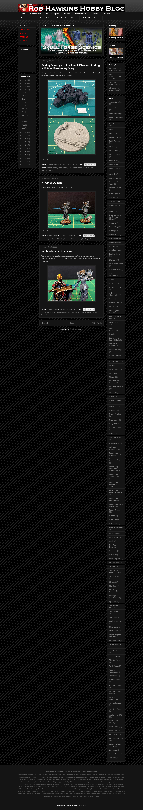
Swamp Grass (114, 641)
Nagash (112, 396)
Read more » (45, 159)
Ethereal (112, 260)
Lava (111, 334)
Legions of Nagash (113, 345)
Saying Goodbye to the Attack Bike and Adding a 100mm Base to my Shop (70, 67)
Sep (23, 102)
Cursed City (113, 227)
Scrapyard (113, 555)
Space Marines (88, 168)
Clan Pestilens (114, 205)
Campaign (113, 194)
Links (23, 14)
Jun (23, 112)
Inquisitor (112, 307)
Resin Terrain (62, 168)
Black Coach (114, 151)
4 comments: (72, 235)
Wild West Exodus (116, 738)
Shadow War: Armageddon (114, 571)
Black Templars (81, 14)
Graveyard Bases (115, 287)
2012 (25, 164)
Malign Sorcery (114, 369)
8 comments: (72, 309)
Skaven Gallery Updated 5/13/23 (115, 70)
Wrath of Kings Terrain (91, 18)
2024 (25, 87)
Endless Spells (114, 254)
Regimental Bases (116, 527)
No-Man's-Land (115, 428)
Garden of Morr (115, 270)
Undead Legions (52, 14)
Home (71, 323)
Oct (23, 99)
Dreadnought (114, 250)
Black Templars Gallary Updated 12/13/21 (115, 76)
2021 (25, 135)
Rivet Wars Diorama (113, 546)
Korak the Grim (114, 322)
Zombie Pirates (114, 754)
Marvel (111, 377)
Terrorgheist (113, 656)
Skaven (67, 14)
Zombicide (113, 750)
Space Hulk (113, 602)
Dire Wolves (113, 238)
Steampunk (113, 627)
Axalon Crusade (115, 123)
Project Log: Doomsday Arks (115, 460)
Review (112, 541)
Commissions (35, 14)
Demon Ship (113, 235)
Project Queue (114, 510)
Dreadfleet (113, 246)
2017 (25, 148)
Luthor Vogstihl (114, 361)
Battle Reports (114, 141)
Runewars (113, 551)
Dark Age (112, 231)
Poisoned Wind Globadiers (114, 448)
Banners (112, 129)
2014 (25, 158)
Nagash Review (115, 400)
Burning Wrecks (115, 188)
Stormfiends (113, 631)
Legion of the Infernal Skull (114, 339)
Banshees (113, 133)
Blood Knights (114, 164)
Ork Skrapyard (114, 443)
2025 (25, 83)
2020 (25, 139)
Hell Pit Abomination (113, 294)
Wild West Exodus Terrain (67, 18)
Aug (23, 105)
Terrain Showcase (115, 644)
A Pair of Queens (51, 182)
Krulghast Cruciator (112, 329)
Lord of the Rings (115, 350)
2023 (25, 90)
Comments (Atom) (76, 329)
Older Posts (97, 323)
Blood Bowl (113, 161)
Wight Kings (45, 315)
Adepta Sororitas (115, 102)
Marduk (112, 373)
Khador (95, 14)
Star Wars (113, 617)
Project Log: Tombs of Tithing (115, 476)
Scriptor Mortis (114, 562)
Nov (23, 96)
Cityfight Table (114, 201)
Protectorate (25, 18)
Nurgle (111, 433)
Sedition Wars (114, 566)
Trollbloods (113, 676)
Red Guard (113, 524)
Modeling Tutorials (63, 239)
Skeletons (112, 586)
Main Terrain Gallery (44, 18)
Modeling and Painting (114, 382)
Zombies (112, 758)
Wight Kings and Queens (56, 251)
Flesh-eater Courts (116, 264)
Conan (111, 211)
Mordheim (113, 393)
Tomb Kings (113, 666)
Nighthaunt (113, 420)
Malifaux (112, 365)
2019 (25, 142)
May (24, 115)
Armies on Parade (116, 118)
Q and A (112, 516)
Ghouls (111, 279)
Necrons (107, 14)
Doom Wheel (114, 242)
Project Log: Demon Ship (113, 454)
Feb (23, 125)
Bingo (111, 147)
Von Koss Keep (115, 709)
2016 (25, 152)
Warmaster (113, 730)
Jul (23, 109)
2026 (25, 80)
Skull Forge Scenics (75, 168)
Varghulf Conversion (113, 698)
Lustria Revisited (115, 356)
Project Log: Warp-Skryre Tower (113, 485)
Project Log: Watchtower (113, 499)
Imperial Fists (114, 303)
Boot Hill (112, 174)
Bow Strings (113, 178)
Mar (23, 122)
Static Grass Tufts (115, 621)
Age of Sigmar (52, 239)
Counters (112, 223)
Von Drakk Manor (115, 703)
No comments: (72, 164)
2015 (25, 155)
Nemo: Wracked (115, 414)
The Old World (114, 660)
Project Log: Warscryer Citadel (115, 491)
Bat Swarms (113, 137)
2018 (25, 145)
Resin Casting (114, 533)
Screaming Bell (114, 559)
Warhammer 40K (47, 170)
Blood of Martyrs (115, 168)
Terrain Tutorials (115, 650)
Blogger (83, 805)
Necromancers (114, 406)
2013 (25, 161)
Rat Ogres (113, 520)
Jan (23, 128)
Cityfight (112, 197)
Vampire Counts (115, 685)
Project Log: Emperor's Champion (113, 469)
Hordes (112, 299)
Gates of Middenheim (113, 275)
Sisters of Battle (115, 576)
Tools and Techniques (113, 671)
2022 (25, 132)
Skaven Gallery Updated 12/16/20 (115, 83)
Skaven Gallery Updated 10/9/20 (115, 89)
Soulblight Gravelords (89, 239)
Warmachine (113, 727)
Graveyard (113, 283)
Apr (23, 118)
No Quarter (113, 424)
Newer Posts (46, 323)
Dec (23, 93)
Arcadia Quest (114, 114)
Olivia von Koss (76, 239)
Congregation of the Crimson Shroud (115, 217)
